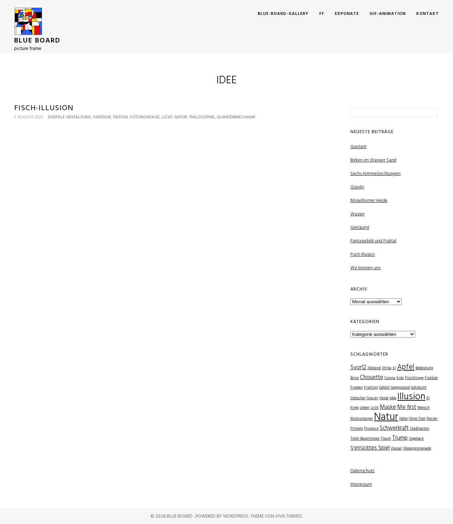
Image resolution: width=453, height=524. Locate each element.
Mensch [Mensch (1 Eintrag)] (423, 408)
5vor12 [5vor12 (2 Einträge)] (358, 367)
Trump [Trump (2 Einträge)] (400, 438)
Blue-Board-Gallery (283, 13)
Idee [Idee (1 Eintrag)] (393, 398)
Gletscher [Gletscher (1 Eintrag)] (358, 398)
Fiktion (120, 117)
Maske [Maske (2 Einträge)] (388, 407)
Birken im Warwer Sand (373, 160)
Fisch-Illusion (44, 108)
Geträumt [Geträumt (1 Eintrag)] (418, 388)
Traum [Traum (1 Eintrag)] (386, 439)
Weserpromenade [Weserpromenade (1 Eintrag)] (417, 449)
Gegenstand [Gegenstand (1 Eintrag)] (400, 388)
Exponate (347, 13)
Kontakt (427, 13)
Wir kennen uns (365, 268)
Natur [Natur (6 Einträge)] (386, 417)
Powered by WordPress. (222, 516)
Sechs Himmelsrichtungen (375, 174)
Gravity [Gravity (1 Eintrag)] (372, 398)
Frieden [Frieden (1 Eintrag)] (356, 388)
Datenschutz (362, 471)
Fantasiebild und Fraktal (373, 241)
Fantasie (102, 117)
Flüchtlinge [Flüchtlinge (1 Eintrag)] (414, 378)
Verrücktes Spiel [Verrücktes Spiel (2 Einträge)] (370, 448)
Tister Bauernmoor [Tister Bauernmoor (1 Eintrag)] (365, 439)
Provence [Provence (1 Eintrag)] (371, 429)
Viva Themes (288, 516)
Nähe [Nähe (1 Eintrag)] (403, 419)
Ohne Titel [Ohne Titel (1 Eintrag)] (417, 419)
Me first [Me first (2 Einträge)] (406, 407)
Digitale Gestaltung (69, 117)
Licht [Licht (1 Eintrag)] (375, 408)
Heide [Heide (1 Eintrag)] (384, 398)
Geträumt (359, 227)
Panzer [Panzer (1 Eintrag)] (431, 419)
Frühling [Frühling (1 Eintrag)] (371, 388)
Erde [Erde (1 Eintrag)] (400, 378)
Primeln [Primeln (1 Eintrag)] (356, 429)
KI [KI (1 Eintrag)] (428, 398)
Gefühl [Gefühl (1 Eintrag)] (384, 388)
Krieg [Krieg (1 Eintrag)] (354, 408)
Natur (180, 117)
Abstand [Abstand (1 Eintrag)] (374, 368)
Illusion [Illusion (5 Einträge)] (411, 397)
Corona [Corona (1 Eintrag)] (389, 378)
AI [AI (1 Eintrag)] (394, 368)
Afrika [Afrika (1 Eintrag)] (386, 368)
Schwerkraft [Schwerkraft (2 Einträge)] (394, 428)
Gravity (357, 187)
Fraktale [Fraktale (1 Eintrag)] (431, 378)
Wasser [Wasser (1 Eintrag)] (396, 449)
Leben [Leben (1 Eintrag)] (364, 408)
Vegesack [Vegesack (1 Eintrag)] (416, 439)
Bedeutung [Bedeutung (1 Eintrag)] (424, 368)
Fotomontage (145, 117)
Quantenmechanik (236, 117)
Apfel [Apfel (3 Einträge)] (405, 367)
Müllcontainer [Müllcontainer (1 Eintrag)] (361, 419)
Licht (167, 117)
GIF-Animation (387, 13)
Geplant (358, 147)
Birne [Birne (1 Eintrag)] (354, 378)
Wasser (357, 214)
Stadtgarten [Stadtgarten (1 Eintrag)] (419, 429)
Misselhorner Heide (369, 200)
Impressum (361, 484)
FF (321, 13)
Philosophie (201, 117)
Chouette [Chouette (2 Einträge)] (371, 377)
